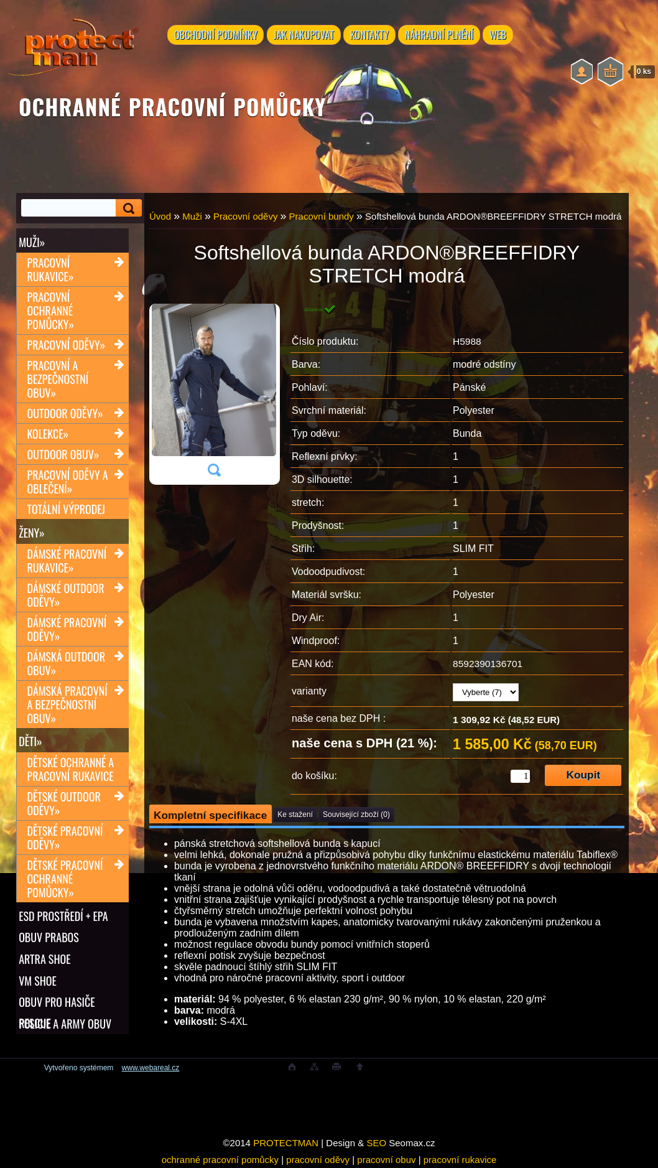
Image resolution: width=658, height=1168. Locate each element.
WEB (500, 35)
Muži (192, 216)
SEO (376, 1143)
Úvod (160, 216)
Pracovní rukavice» (50, 270)
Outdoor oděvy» (65, 414)
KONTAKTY (370, 35)
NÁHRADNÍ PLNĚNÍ (440, 35)
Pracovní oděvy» (66, 345)
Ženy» (32, 533)
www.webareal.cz (151, 1067)
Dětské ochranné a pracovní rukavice (70, 770)
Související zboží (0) (356, 814)
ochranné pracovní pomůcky (220, 1159)
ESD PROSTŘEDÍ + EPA (63, 917)
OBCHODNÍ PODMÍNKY (216, 35)
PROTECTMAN (285, 1143)
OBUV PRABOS (49, 939)
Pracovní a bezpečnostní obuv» (58, 379)
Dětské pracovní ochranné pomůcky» (65, 880)
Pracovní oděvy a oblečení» (67, 482)
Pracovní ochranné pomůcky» (50, 311)
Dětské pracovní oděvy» (65, 839)
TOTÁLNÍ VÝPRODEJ (66, 510)
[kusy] (520, 776)
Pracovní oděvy (245, 216)
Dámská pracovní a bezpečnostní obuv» (67, 705)
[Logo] (72, 50)
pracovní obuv (386, 1159)
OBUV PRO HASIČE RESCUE (57, 1004)
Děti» (30, 742)
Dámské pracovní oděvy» (67, 630)
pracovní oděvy (318, 1159)
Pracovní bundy (321, 216)
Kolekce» (48, 434)
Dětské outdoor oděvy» (64, 805)
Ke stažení (295, 814)
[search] (126, 208)
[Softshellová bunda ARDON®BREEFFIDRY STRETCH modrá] (214, 394)
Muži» (32, 242)
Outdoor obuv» (63, 455)
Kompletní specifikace (210, 815)
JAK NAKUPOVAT (303, 35)
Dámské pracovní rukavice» (67, 561)
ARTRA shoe (44, 961)
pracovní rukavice (460, 1159)
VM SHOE (38, 982)
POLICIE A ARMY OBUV (65, 1026)
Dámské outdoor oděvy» (65, 595)
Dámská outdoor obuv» (66, 664)
